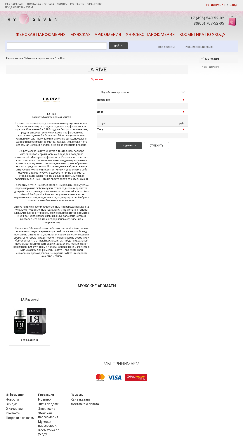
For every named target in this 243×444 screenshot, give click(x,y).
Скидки (62, 4)
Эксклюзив (46, 409)
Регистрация (215, 4)
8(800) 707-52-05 (206, 24)
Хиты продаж (48, 405)
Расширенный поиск (199, 48)
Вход (233, 4)
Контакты (77, 4)
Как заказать (14, 4)
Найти (118, 46)
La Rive (61, 59)
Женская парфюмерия (41, 35)
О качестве (94, 4)
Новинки (44, 400)
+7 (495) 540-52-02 (205, 18)
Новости (12, 400)
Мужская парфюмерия (95, 35)
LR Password (30, 300)
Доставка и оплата (40, 4)
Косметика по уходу (202, 35)
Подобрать (129, 146)
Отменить (156, 146)
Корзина (230, 20)
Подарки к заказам (19, 7)
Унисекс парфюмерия (150, 35)
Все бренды (166, 48)
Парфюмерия (14, 59)
